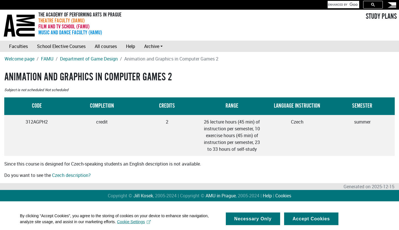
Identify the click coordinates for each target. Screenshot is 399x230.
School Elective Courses (61, 46)
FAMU (47, 59)
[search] (343, 4)
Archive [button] (151, 46)
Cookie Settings (134, 223)
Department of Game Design (89, 59)
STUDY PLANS (381, 16)
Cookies (283, 196)
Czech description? (71, 175)
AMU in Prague (221, 196)
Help (130, 46)
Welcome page (19, 59)
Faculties (18, 46)
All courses (106, 46)
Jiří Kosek (143, 196)
